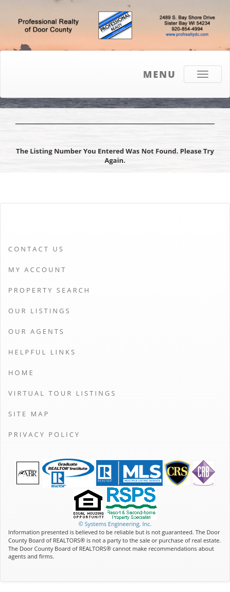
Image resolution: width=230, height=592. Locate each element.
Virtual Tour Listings (62, 393)
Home (21, 372)
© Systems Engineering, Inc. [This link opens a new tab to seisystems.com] (114, 524)
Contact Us (36, 248)
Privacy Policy (44, 434)
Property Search (49, 290)
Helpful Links (42, 352)
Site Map (28, 413)
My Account (37, 269)
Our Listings (39, 310)
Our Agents (36, 331)
